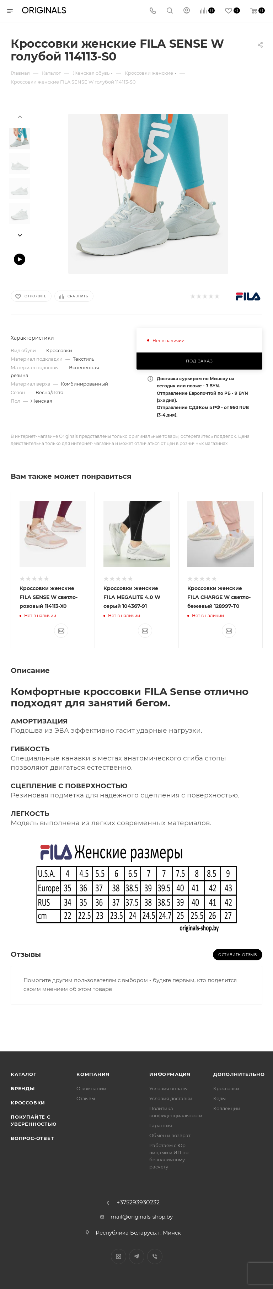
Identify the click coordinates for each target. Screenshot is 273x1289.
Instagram (118, 1256)
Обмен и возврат (170, 1135)
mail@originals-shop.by (142, 1216)
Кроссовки (28, 1102)
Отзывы (85, 1098)
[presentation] (19, 116)
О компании (91, 1088)
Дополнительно (238, 1074)
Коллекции (226, 1108)
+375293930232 (138, 1202)
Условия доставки (170, 1098)
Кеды (219, 1098)
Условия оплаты (168, 1088)
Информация (170, 1074)
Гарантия (160, 1125)
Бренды (23, 1088)
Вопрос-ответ (32, 1138)
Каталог (24, 1074)
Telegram (136, 1256)
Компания (92, 1074)
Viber (154, 1256)
